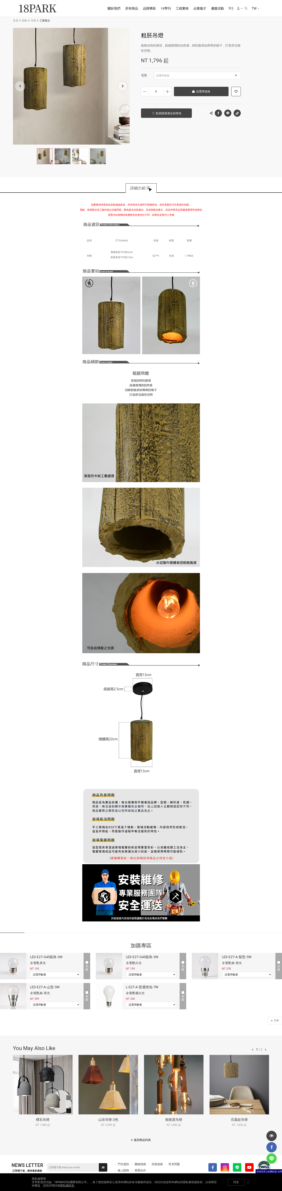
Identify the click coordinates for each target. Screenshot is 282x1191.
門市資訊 (123, 1164)
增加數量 (167, 91)
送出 (103, 1167)
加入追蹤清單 (236, 91)
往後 (265, 1049)
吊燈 (33, 20)
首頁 (15, 20)
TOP (275, 1020)
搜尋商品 (246, 8)
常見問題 (174, 1164)
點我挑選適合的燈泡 (168, 113)
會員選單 (238, 8)
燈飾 (24, 20)
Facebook (218, 113)
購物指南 (140, 1164)
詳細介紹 (137, 188)
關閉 (248, 1182)
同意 (236, 1182)
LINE (227, 113)
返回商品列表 (142, 1140)
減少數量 (144, 91)
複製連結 (237, 112)
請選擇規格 (196, 75)
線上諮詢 (123, 1170)
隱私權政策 (67, 1185)
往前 (252, 1049)
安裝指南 (157, 1164)
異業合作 (140, 1170)
